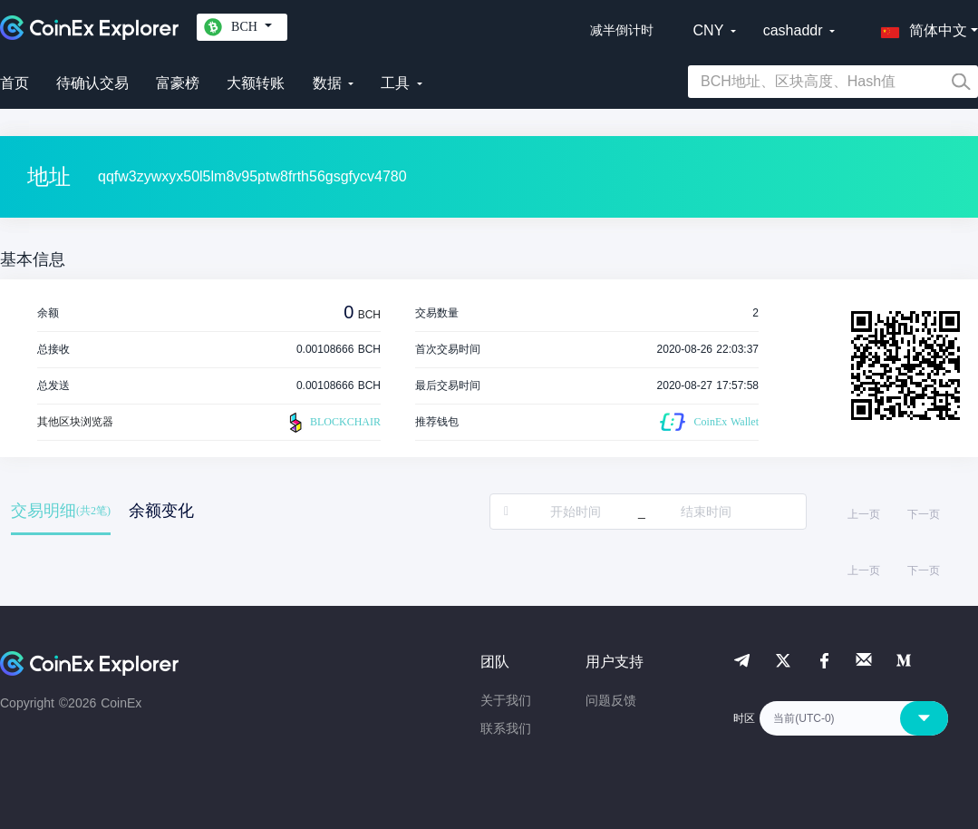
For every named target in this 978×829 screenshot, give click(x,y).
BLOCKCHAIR (333, 423)
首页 (14, 83)
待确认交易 (92, 83)
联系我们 (505, 728)
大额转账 (256, 83)
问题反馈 (611, 700)
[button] (920, 27)
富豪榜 (177, 83)
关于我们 (505, 700)
